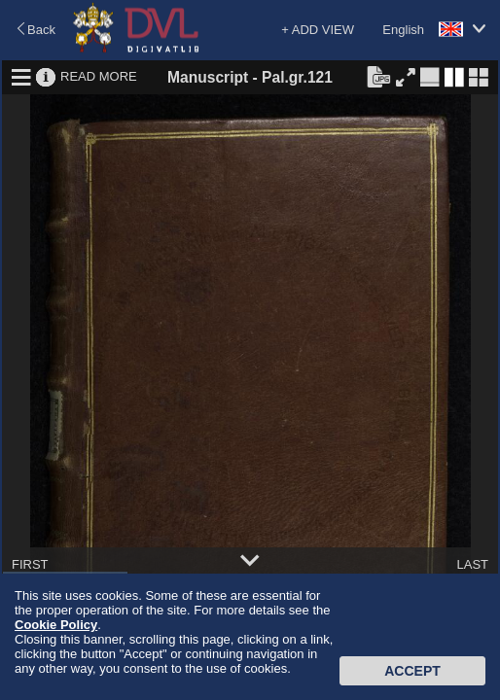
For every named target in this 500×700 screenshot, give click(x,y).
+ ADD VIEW (317, 29)
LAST (472, 564)
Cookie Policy (56, 624)
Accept (412, 671)
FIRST (30, 564)
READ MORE (98, 76)
